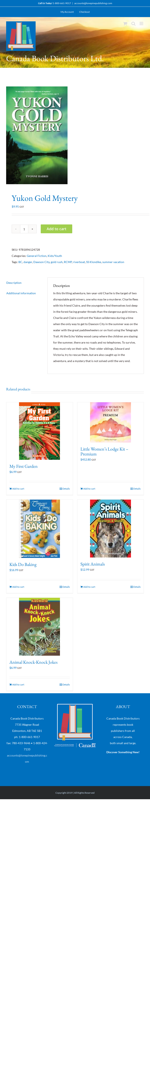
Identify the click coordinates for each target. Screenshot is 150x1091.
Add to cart (56, 228)
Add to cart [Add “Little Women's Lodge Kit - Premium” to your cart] (89, 488)
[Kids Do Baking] (39, 529)
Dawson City (41, 262)
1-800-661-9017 (62, 3)
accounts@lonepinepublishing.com (93, 3)
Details (66, 488)
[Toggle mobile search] (133, 23)
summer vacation (113, 262)
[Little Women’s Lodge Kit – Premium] (110, 422)
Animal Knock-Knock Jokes (33, 662)
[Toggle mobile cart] (125, 23)
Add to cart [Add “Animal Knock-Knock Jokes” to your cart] (18, 684)
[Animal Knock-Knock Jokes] (39, 627)
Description (13, 282)
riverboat (79, 262)
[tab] (24, 282)
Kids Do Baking (23, 564)
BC (20, 262)
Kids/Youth (55, 256)
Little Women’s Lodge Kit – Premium (104, 451)
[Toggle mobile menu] (142, 23)
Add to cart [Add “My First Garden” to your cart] (18, 488)
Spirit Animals (92, 564)
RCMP (68, 262)
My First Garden (23, 466)
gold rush (57, 262)
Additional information (21, 293)
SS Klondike (93, 262)
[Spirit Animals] (110, 529)
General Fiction (36, 256)
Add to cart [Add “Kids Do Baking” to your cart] (18, 586)
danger (28, 262)
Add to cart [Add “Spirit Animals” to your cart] (89, 586)
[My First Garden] (39, 431)
